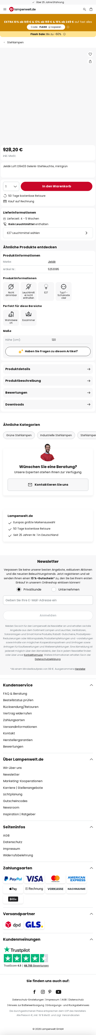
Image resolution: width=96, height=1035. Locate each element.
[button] (90, 54)
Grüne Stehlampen (19, 435)
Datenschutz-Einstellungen (28, 999)
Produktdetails (17, 369)
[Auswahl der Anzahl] (11, 186)
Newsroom (11, 807)
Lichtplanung (12, 794)
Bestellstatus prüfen (18, 700)
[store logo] (24, 9)
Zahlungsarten (14, 720)
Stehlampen (15, 42)
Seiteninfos (14, 827)
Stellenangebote (30, 788)
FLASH (46, 27)
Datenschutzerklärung (48, 659)
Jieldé (52, 262)
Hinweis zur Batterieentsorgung (26, 1005)
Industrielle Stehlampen (56, 435)
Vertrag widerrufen (17, 713)
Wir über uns (12, 768)
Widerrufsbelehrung (18, 855)
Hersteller (80, 669)
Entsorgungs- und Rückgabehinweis (67, 1005)
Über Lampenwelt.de (23, 759)
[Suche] (85, 9)
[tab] (48, 716)
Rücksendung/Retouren (20, 707)
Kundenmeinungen (21, 939)
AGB (6, 835)
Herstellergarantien (18, 740)
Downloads (14, 404)
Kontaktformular (33, 655)
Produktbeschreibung (23, 380)
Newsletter (11, 774)
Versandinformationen (20, 727)
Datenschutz (12, 842)
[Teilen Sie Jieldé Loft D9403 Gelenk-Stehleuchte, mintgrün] (90, 61)
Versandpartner (19, 914)
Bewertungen (16, 392)
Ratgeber (28, 814)
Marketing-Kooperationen (22, 781)
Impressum (11, 849)
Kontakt (9, 733)
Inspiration (11, 814)
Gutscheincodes (15, 801)
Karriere (9, 788)
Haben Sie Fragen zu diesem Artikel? (51, 351)
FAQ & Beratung (15, 693)
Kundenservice (18, 685)
